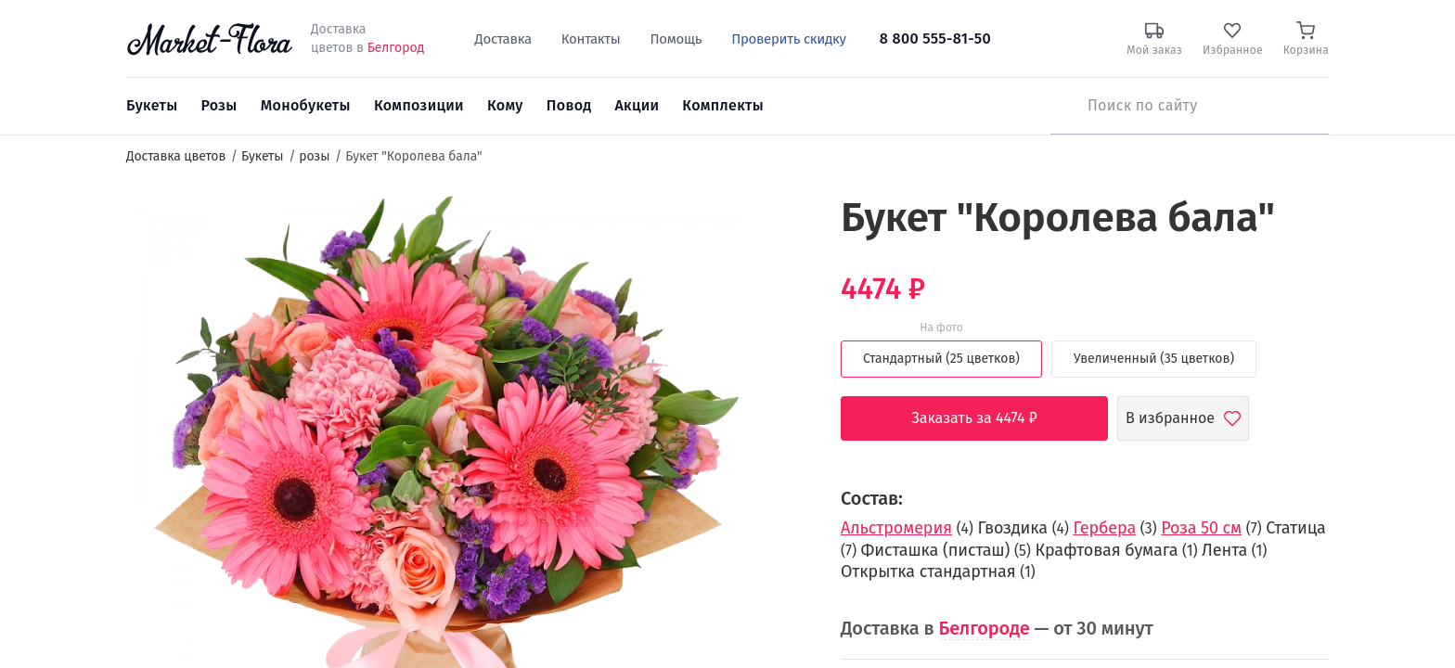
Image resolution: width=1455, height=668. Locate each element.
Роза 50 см (1201, 528)
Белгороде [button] (984, 628)
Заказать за (988, 418)
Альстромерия (896, 528)
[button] (774, 227)
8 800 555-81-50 (935, 38)
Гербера (1104, 528)
